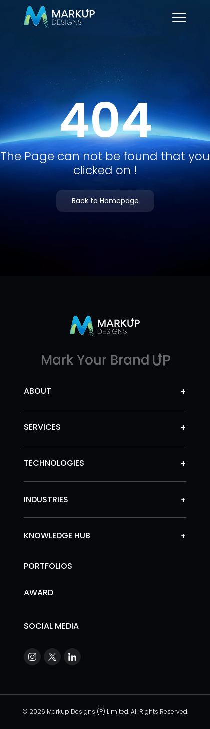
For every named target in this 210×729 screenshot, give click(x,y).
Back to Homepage (105, 201)
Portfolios (48, 566)
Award (38, 592)
